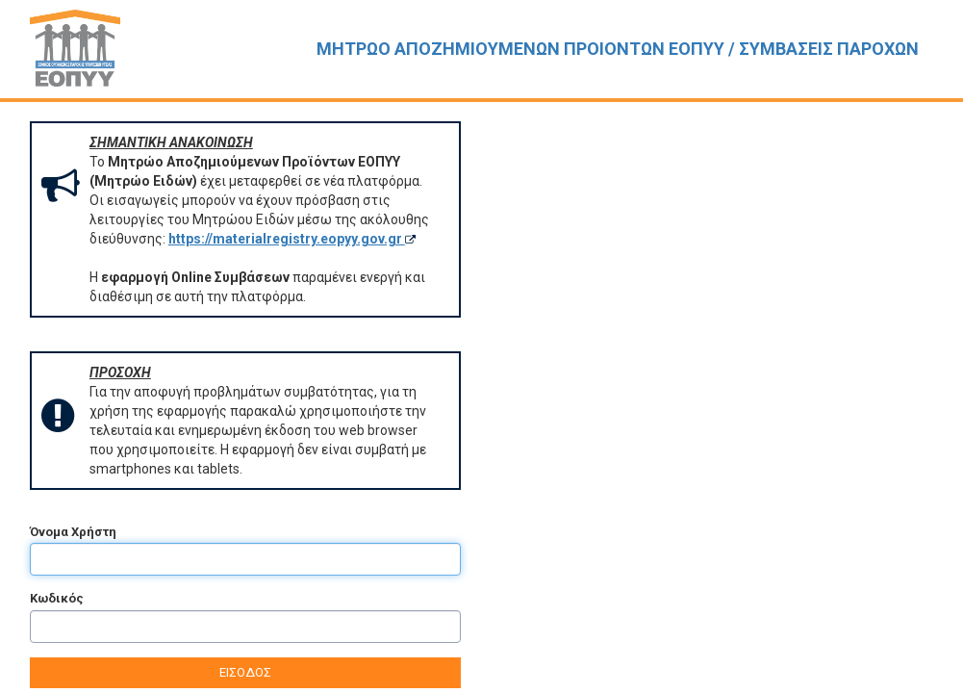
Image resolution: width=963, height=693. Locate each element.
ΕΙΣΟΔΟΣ (245, 672)
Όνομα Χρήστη (73, 532)
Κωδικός (57, 598)
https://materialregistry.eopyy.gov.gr (292, 238)
